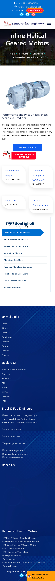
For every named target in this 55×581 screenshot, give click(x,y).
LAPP (4, 401)
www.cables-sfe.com (13, 457)
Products (23, 54)
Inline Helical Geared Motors (17, 232)
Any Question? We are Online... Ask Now (40, 576)
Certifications (16, 10)
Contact (6, 346)
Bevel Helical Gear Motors (16, 239)
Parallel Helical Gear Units (16, 273)
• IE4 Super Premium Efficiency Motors (19, 545)
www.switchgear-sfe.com (16, 454)
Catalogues (7, 337)
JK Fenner (6, 392)
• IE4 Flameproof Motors (13, 548)
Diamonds (6, 396)
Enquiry (5, 350)
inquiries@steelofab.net (29, 7)
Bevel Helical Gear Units (15, 280)
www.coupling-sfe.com (14, 450)
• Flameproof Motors (11, 555)
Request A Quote (27, 147)
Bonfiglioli (38, 54)
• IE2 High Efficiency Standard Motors (19, 538)
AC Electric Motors (12, 287)
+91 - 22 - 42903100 (27, 3)
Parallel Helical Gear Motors (17, 246)
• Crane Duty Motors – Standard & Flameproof (23, 562)
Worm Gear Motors (13, 253)
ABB (4, 383)
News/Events (35, 10)
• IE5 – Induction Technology (15, 552)
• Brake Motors (8, 559)
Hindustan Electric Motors (14, 369)
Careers (5, 341)
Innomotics (7, 378)
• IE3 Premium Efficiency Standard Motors (21, 541)
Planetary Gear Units (13, 260)
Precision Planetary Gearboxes (18, 266)
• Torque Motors (9, 566)
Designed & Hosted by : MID (18, 571)
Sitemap (5, 355)
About (5, 328)
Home (12, 54)
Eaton (4, 387)
